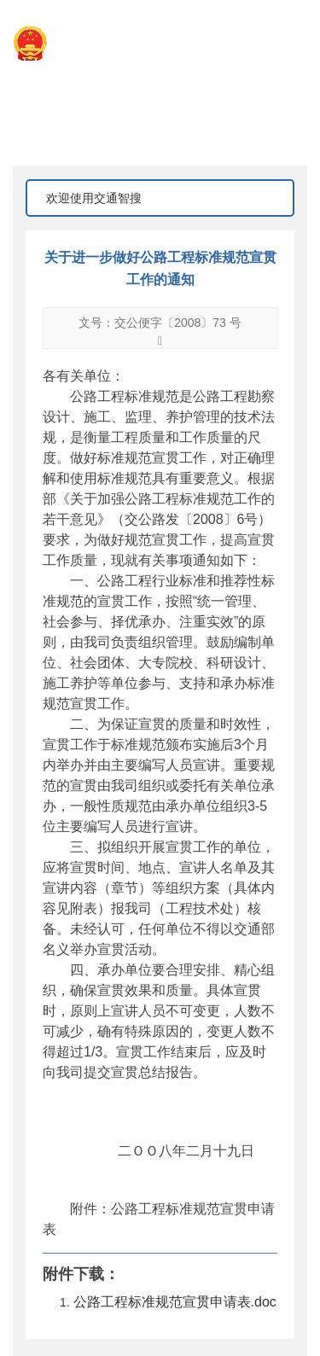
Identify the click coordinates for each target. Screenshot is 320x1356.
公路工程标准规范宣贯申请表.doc (174, 1302)
